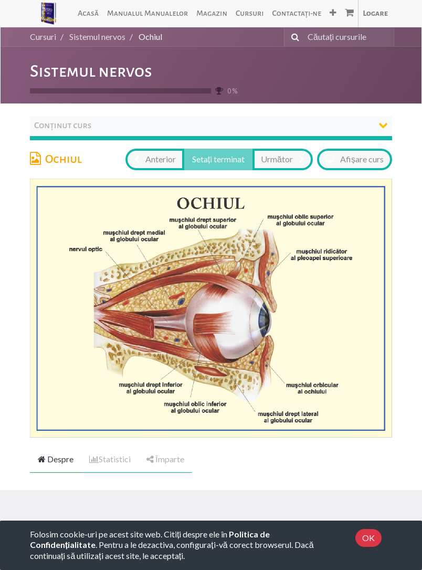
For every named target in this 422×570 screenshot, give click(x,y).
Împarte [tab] (165, 459)
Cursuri (43, 37)
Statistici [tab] (110, 459)
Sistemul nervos (91, 71)
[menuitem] (88, 13)
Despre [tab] (55, 459)
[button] (333, 13)
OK (368, 538)
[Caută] (293, 37)
